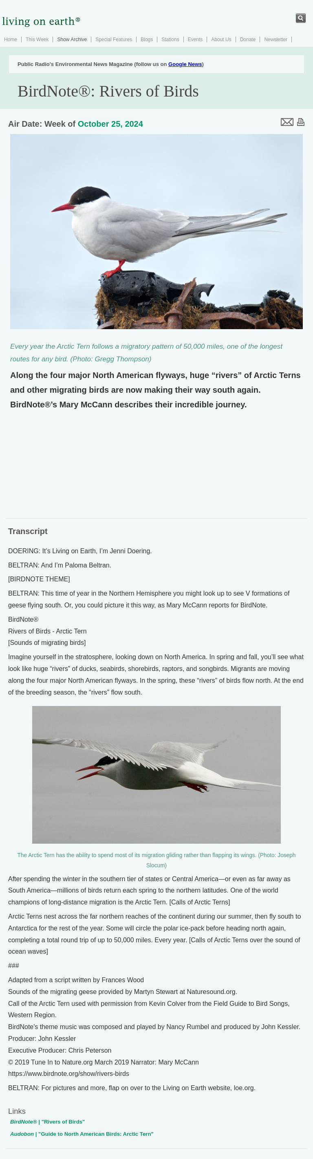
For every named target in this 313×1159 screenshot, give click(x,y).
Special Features (113, 39)
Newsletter (275, 39)
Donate (248, 39)
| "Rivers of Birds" (47, 1122)
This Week (37, 39)
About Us (221, 39)
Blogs (147, 39)
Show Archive (72, 39)
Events (195, 39)
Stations (170, 39)
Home (10, 39)
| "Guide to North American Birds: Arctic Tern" (82, 1134)
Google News (185, 64)
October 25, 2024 (110, 123)
